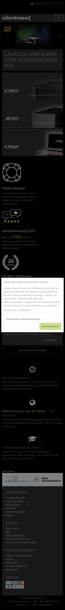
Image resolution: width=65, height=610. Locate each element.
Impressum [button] (24, 310)
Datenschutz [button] (10, 310)
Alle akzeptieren (50, 326)
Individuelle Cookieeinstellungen (23, 319)
